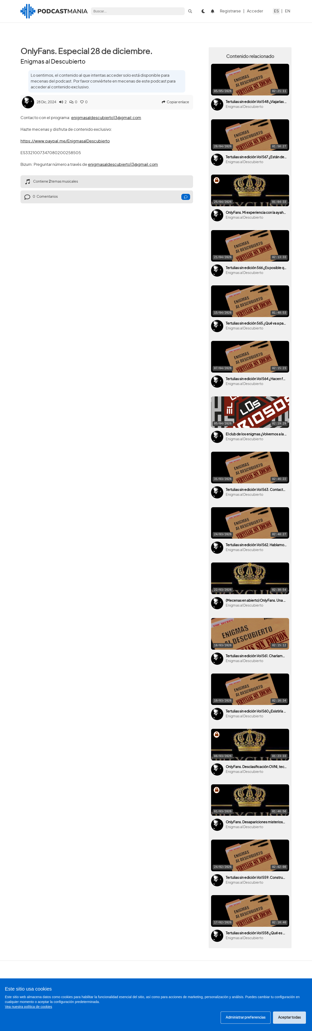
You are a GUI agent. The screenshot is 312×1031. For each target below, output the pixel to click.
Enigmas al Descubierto (53, 62)
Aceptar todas (289, 1017)
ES (276, 11)
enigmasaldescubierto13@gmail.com (106, 118)
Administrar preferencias (245, 1017)
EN (287, 11)
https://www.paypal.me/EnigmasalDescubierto (65, 141)
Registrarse (230, 11)
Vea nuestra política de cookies (28, 1007)
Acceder (255, 11)
